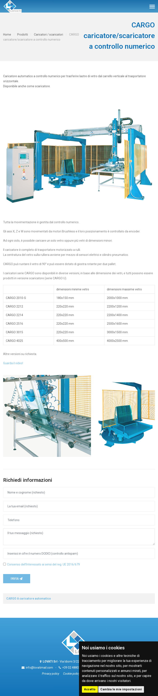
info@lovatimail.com (39, 667)
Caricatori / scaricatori (48, 34)
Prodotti (22, 34)
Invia (17, 578)
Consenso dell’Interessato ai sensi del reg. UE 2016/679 (43, 564)
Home (7, 34)
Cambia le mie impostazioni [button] (121, 689)
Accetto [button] (90, 689)
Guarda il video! (13, 363)
